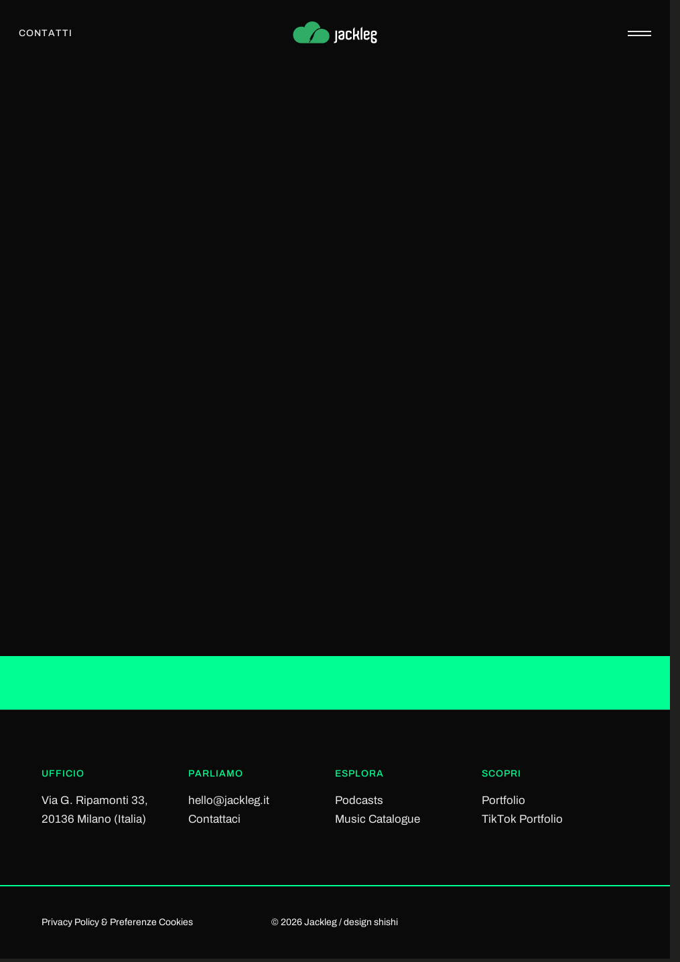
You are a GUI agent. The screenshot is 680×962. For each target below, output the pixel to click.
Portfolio (503, 800)
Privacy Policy (70, 922)
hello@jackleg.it (228, 800)
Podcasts (359, 800)
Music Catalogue (377, 819)
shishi (386, 922)
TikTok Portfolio (522, 819)
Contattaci (214, 819)
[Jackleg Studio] (335, 33)
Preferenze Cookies (151, 922)
